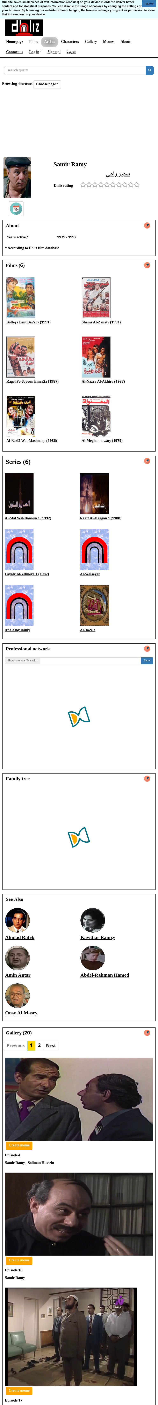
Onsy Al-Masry (21, 1013)
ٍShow (147, 660)
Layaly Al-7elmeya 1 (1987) (27, 574)
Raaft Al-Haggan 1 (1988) (100, 518)
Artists (49, 42)
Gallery (91, 42)
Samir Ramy (70, 165)
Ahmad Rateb (19, 938)
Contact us (14, 52)
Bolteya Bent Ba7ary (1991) (28, 323)
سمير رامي (118, 174)
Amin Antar (18, 975)
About (125, 42)
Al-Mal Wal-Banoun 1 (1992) (28, 518)
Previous (15, 1046)
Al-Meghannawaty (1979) (102, 441)
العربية (71, 52)
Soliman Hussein (41, 1163)
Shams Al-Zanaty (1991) (101, 323)
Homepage (14, 42)
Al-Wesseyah (90, 574)
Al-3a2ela (87, 630)
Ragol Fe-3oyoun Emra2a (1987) (32, 382)
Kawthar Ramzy (97, 938)
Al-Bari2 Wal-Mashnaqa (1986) (31, 441)
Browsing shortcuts (17, 84)
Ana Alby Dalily (17, 630)
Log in (35, 52)
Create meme (19, 1145)
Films (33, 42)
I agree (148, 3)
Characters (70, 42)
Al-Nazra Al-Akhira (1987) (103, 382)
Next (51, 1046)
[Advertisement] (79, 124)
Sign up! (54, 52)
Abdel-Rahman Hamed (104, 975)
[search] (150, 70)
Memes (108, 42)
